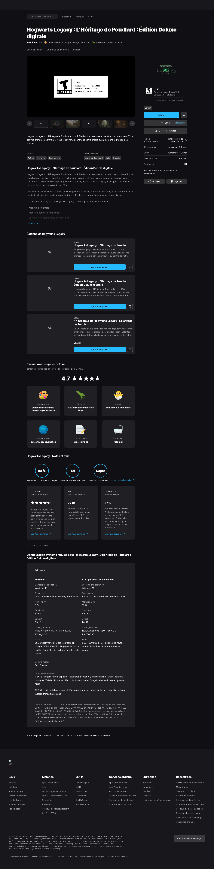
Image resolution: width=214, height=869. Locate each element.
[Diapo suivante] (132, 123)
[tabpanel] (81, 614)
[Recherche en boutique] (29, 16)
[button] (81, 223)
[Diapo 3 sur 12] (73, 124)
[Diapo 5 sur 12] (105, 124)
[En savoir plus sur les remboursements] (186, 140)
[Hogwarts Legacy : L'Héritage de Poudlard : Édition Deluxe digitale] (49, 288)
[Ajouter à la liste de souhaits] (165, 131)
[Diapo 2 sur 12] (57, 124)
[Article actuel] (41, 124)
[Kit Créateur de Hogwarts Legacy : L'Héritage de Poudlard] (49, 328)
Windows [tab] (40, 570)
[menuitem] (67, 17)
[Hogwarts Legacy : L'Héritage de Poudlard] (49, 252)
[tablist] (81, 570)
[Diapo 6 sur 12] (121, 124)
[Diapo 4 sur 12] (89, 124)
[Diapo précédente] (29, 123)
